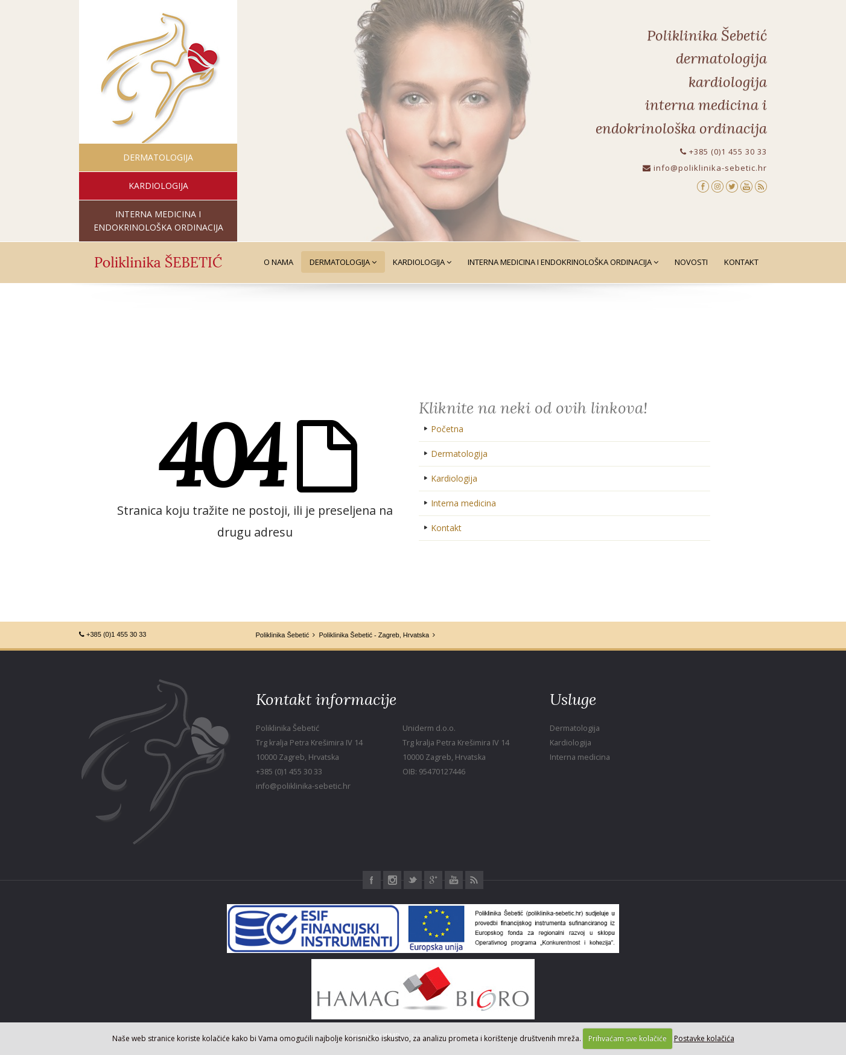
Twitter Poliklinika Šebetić (413, 880)
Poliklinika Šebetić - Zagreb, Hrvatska (374, 635)
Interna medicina (463, 503)
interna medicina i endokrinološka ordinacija (158, 220)
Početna (447, 429)
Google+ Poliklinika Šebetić (433, 880)
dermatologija (158, 157)
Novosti (691, 262)
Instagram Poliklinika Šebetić (392, 880)
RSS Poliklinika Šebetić (474, 880)
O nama (278, 262)
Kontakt (741, 262)
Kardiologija (422, 262)
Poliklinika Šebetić (283, 635)
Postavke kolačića (704, 1038)
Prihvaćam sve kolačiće (627, 1038)
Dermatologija (343, 262)
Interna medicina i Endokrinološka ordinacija (563, 262)
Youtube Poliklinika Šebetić (454, 880)
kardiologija (158, 185)
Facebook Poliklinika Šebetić (372, 880)
